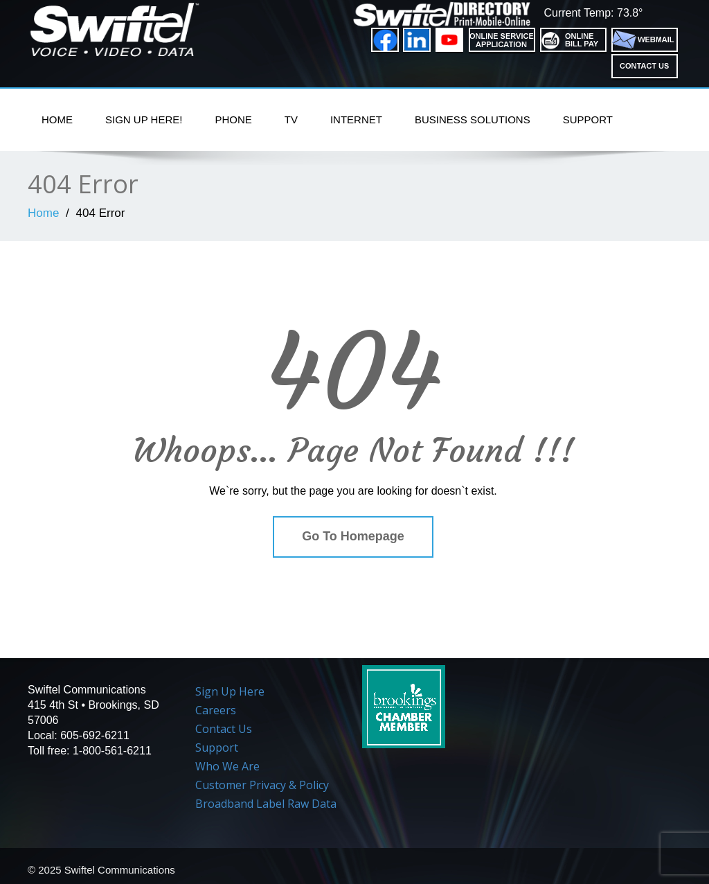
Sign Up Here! (143, 119)
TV (291, 119)
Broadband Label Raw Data (265, 803)
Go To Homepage (353, 536)
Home (57, 119)
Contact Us (223, 728)
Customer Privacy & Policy (262, 785)
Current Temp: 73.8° (593, 13)
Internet (356, 119)
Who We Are (227, 766)
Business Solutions (472, 119)
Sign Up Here (229, 691)
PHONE (233, 119)
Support (588, 119)
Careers (215, 710)
